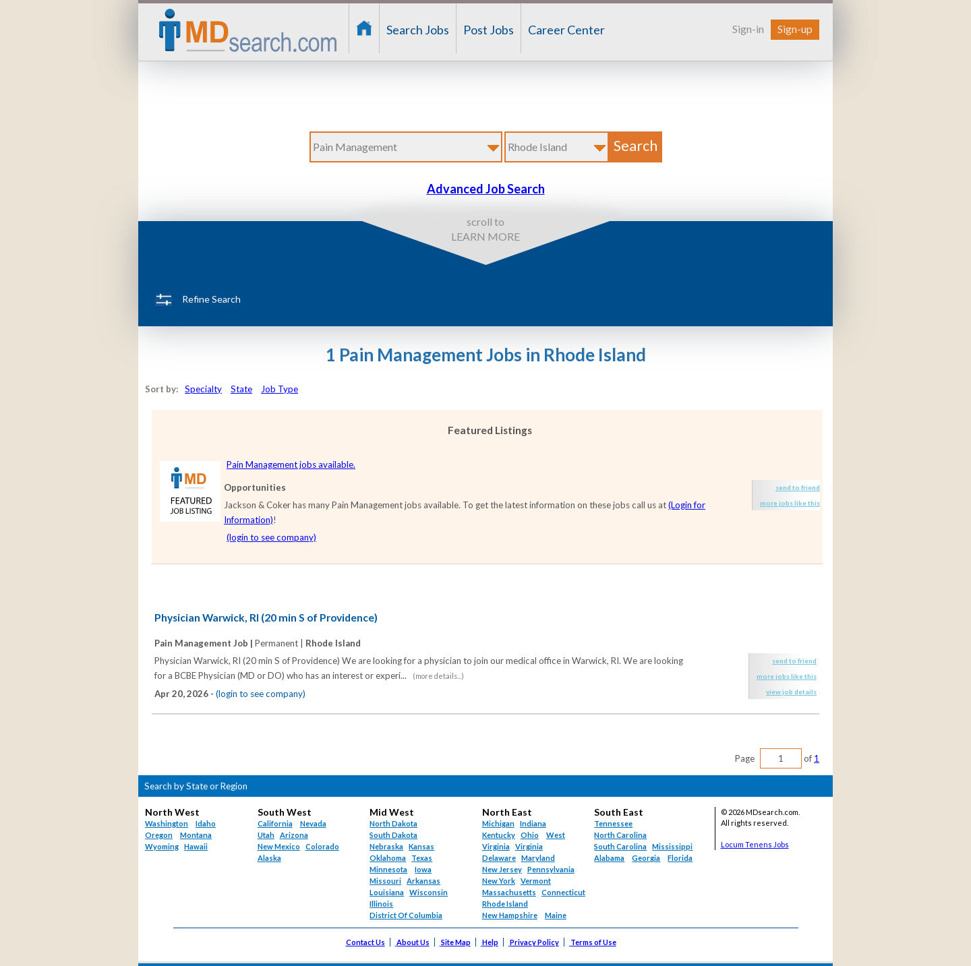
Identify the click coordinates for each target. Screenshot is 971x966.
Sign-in (748, 28)
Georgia (646, 857)
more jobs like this (790, 503)
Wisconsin (428, 892)
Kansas (421, 846)
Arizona (294, 835)
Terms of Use (593, 942)
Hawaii (196, 846)
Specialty (203, 389)
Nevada (313, 823)
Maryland (538, 857)
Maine (555, 915)
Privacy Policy (534, 942)
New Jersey (502, 869)
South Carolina (620, 846)
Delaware (499, 857)
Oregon (159, 835)
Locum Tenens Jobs (755, 844)
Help (490, 942)
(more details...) (438, 675)
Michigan (498, 823)
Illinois (381, 903)
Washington (166, 823)
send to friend (797, 487)
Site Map (456, 942)
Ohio (530, 835)
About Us (413, 942)
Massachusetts (509, 892)
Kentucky (498, 835)
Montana (196, 835)
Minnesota (388, 869)
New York (498, 880)
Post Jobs (488, 29)
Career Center (566, 29)
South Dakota (393, 835)
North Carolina (620, 835)
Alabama (609, 857)
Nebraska (386, 846)
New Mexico (279, 846)
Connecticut (563, 892)
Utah (266, 835)
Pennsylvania (551, 869)
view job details (791, 692)
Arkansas (423, 880)
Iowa (423, 869)
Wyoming (162, 846)
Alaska (269, 857)
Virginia (529, 846)
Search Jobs (417, 29)
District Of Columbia (406, 915)
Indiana (533, 823)
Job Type (279, 389)
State (241, 389)
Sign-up (795, 28)
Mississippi (672, 846)
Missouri (385, 880)
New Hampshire (509, 915)
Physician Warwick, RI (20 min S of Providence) (266, 617)
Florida (680, 857)
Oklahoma (388, 857)
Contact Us (365, 942)
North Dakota (393, 823)
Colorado (322, 846)
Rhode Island (505, 903)
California (275, 823)
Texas (421, 857)
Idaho (206, 823)
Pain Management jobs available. (291, 464)
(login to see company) (271, 537)
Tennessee (613, 823)
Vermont (536, 880)
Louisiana (387, 892)
